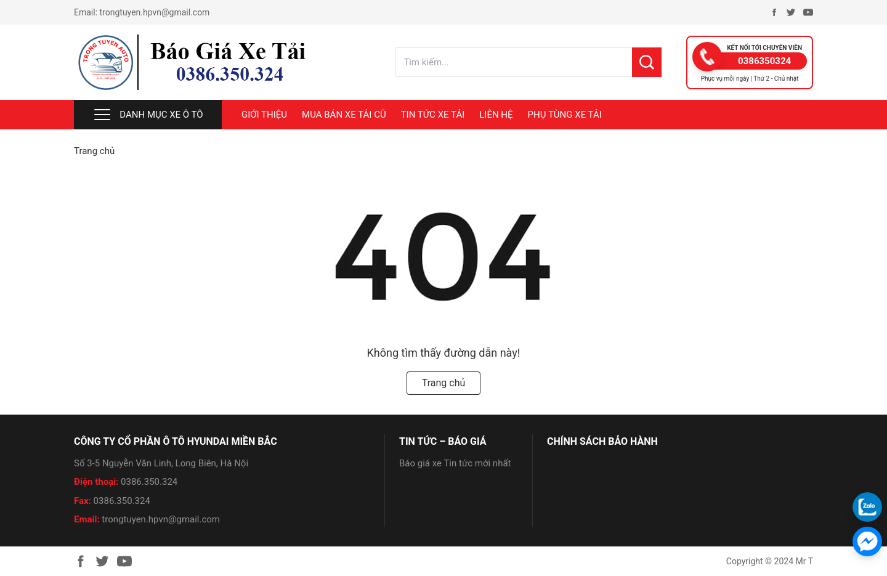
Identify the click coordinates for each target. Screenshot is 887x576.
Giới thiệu (264, 114)
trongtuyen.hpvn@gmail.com (155, 12)
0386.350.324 (149, 481)
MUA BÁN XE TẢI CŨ (344, 114)
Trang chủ (94, 150)
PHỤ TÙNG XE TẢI (565, 114)
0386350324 (764, 61)
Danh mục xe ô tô (147, 114)
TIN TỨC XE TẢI (433, 114)
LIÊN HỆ (495, 114)
